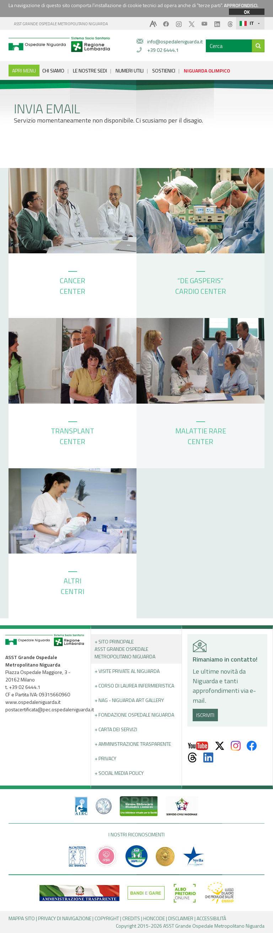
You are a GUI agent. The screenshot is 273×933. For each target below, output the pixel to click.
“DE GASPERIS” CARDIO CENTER (200, 284)
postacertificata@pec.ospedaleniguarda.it (49, 709)
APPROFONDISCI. (241, 5)
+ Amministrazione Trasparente (133, 744)
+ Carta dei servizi (116, 729)
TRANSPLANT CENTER (72, 434)
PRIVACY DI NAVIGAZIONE (64, 918)
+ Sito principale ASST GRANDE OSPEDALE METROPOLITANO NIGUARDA (125, 649)
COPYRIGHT (107, 918)
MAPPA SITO (22, 918)
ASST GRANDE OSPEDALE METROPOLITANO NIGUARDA (61, 24)
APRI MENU (24, 70)
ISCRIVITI (205, 715)
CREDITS (131, 918)
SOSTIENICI (163, 70)
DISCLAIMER (180, 918)
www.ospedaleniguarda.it (32, 702)
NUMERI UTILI (130, 70)
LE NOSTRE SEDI (90, 70)
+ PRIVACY (105, 758)
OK (247, 12)
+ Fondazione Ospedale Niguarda (134, 714)
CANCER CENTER (72, 284)
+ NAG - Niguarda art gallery (129, 700)
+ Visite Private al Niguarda (127, 671)
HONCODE (154, 918)
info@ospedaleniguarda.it (175, 41)
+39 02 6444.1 (163, 50)
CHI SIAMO (53, 70)
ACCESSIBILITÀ (211, 918)
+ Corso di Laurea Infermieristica (134, 685)
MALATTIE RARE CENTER (200, 434)
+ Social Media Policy (119, 773)
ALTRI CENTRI (72, 584)
